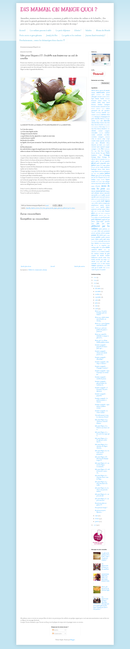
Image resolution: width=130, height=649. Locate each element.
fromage (107, 155)
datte (97, 143)
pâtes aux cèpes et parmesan (103, 213)
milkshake (96, 193)
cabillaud (98, 108)
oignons (93, 203)
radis (104, 239)
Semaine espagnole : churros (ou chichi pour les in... (101, 353)
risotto (108, 243)
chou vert (107, 127)
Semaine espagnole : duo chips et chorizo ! (102, 362)
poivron (98, 233)
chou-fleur (94, 129)
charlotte (33, 208)
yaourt (104, 270)
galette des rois (100, 161)
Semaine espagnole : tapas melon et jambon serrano (102, 406)
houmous (107, 171)
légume (108, 179)
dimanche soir (95, 145)
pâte (92, 211)
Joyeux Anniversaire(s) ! (95, 35)
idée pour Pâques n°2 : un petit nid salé (102, 495)
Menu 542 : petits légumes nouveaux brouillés (102, 324)
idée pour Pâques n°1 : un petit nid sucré (102, 499)
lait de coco (106, 177)
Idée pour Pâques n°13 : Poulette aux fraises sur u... (102, 427)
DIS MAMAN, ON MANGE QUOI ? (58, 9)
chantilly (28, 208)
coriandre (99, 135)
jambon (102, 173)
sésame (104, 257)
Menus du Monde (103, 30)
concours (101, 133)
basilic (102, 98)
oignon (107, 201)
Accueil (22, 30)
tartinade (93, 263)
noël (103, 197)
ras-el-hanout (94, 241)
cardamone (98, 114)
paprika (102, 207)
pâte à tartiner (98, 211)
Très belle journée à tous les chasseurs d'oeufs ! (102, 416)
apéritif (108, 92)
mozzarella (94, 195)
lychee (100, 181)
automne (100, 96)
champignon (97, 117)
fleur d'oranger (105, 151)
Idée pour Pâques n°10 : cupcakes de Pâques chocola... (101, 446)
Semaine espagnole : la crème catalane (101, 411)
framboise (94, 155)
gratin (108, 165)
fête (41, 208)
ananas (93, 92)
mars (96, 516)
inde (95, 173)
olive (96, 203)
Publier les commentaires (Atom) (37, 270)
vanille (100, 268)
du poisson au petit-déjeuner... (100, 511)
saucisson (98, 251)
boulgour (107, 105)
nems (101, 197)
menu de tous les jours (100, 187)
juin (96, 303)
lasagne (98, 179)
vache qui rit (94, 267)
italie (98, 173)
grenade (93, 167)
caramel (93, 114)
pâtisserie (60, 208)
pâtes (93, 213)
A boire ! (77, 30)
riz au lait (97, 245)
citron (93, 131)
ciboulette (104, 129)
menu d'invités (95, 186)
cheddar (93, 121)
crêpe (103, 139)
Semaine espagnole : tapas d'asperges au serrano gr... (102, 372)
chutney (99, 129)
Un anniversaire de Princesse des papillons (105, 566)
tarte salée (106, 261)
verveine (108, 267)
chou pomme (107, 125)
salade (107, 247)
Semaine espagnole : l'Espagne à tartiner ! (101, 367)
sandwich (94, 250)
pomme (108, 233)
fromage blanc (96, 157)
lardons (93, 179)
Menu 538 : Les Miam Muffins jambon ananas (102, 341)
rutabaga (93, 247)
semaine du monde (97, 255)
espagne (107, 147)
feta (99, 149)
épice (98, 147)
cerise (92, 117)
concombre (94, 133)
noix (92, 199)
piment (93, 221)
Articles (55, 630)
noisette (107, 197)
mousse (102, 193)
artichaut (98, 94)
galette (93, 161)
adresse (97, 90)
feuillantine (107, 149)
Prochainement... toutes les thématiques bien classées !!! (42, 40)
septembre (98, 297)
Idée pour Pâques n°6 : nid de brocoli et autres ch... (102, 471)
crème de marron (96, 139)
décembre (98, 288)
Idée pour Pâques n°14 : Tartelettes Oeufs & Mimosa (101, 421)
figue (96, 151)
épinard (102, 147)
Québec (97, 239)
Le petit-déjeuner (63, 30)
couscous (107, 137)
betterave (93, 101)
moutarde (107, 193)
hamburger (94, 169)
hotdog (103, 171)
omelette (100, 203)
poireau (105, 229)
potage (108, 235)
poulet (98, 237)
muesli (99, 195)
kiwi (92, 177)
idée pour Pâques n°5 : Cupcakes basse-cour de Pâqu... (101, 477)
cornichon (94, 137)
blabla (99, 102)
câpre (108, 112)
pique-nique (99, 221)
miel (92, 193)
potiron (93, 237)
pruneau (108, 237)
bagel (92, 98)
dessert (38, 208)
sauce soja (107, 249)
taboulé (93, 261)
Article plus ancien (79, 266)
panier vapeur (95, 207)
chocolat (107, 121)
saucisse (93, 251)
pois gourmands (105, 231)
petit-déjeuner (96, 219)
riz (92, 245)
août (96, 300)
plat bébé (106, 224)
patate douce (106, 209)
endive (104, 145)
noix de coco (104, 199)
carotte (103, 115)
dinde (100, 145)
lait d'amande (99, 177)
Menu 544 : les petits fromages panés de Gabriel (101, 312)
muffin (103, 195)
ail (104, 90)
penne (99, 217)
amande (107, 90)
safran (103, 247)
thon (104, 263)
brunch (93, 108)
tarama (97, 261)
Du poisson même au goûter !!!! (100, 504)
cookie (93, 135)
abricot (93, 90)
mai (96, 306)
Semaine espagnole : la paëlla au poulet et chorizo (101, 400)
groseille (98, 167)
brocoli (103, 107)
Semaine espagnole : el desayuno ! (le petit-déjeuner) (101, 389)
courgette (101, 137)
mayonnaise (98, 183)
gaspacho (107, 161)
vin (101, 269)
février (97, 519)
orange (105, 203)
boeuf (108, 102)
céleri (108, 115)
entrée (108, 145)
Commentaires (57, 634)
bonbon (100, 105)
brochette (98, 106)
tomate (93, 265)
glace (108, 163)
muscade (108, 195)
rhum (100, 243)
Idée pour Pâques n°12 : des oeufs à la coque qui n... (102, 434)
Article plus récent (26, 266)
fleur (99, 151)
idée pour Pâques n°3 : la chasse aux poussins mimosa (101, 489)
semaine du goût (105, 253)
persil (102, 217)
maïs (104, 181)
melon (103, 183)
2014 (95, 280)
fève (92, 151)
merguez (108, 191)
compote (107, 131)
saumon (103, 251)
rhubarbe (96, 243)
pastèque (99, 209)
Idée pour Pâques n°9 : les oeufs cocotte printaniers (102, 452)
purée (93, 239)
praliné (103, 237)
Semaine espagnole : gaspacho (100, 395)
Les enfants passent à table (40, 30)
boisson (93, 105)
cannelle (104, 112)
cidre (108, 129)
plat (98, 224)
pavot (105, 215)
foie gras (103, 153)
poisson (93, 233)
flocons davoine (95, 153)
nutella (98, 201)
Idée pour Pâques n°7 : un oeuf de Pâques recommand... (102, 465)
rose (109, 245)
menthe (51, 208)
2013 (95, 283)
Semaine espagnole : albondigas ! (100, 358)
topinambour (100, 265)
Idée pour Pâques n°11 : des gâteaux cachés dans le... (101, 440)
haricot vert (98, 171)
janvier (97, 521)
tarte (101, 261)
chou (105, 123)
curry (92, 143)
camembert (107, 110)
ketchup (107, 175)
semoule (100, 257)
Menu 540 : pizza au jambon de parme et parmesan (101, 329)
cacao (103, 108)
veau (104, 267)
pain (108, 203)
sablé (97, 247)
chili (101, 121)
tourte (105, 265)
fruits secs (107, 159)
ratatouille (101, 241)
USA (108, 266)
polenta (103, 233)
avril (96, 309)
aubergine (94, 97)
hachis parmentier (105, 167)
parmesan (94, 209)
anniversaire (100, 92)
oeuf (102, 201)
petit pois (107, 217)
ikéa (92, 173)
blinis (103, 102)
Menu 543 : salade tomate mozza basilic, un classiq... (102, 319)
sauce (100, 249)
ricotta (104, 243)
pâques (55, 208)
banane (97, 98)
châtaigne (107, 118)
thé (101, 263)
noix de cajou (97, 199)
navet (97, 197)
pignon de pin (106, 219)
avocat (104, 96)
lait (95, 177)
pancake (108, 205)
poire (100, 229)
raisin (108, 239)
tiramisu (108, 263)
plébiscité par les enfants (69, 208)
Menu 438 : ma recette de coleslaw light (105, 588)
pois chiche (97, 231)
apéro (93, 95)
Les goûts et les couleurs (71, 35)
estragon (93, 149)
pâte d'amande (106, 211)
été (97, 149)
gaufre (98, 163)
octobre (97, 294)
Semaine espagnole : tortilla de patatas (100, 378)
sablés (100, 247)
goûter (93, 165)
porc (104, 235)
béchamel (107, 98)
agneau (101, 90)
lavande (103, 179)
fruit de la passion (100, 159)
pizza (92, 223)
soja (102, 259)
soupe (105, 259)
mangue (107, 181)
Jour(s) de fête (51, 35)
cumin (97, 141)
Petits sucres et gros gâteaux (30, 35)
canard (93, 112)
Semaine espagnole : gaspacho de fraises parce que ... (101, 346)
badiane (108, 96)
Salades (89, 30)
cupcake (102, 141)
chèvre (97, 121)
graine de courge (101, 165)
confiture (107, 133)
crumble (93, 141)
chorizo (102, 123)
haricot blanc (101, 169)
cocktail (100, 131)
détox (108, 143)
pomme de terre (97, 235)
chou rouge (102, 127)
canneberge (98, 112)
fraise (44, 208)
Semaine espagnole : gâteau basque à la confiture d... (101, 383)
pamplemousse (95, 205)
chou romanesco (95, 127)
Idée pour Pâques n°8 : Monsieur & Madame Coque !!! (101, 458)
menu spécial (100, 191)
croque (108, 139)
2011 (95, 525)
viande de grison (95, 269)
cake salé (100, 110)
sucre (108, 259)
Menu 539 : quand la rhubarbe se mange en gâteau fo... (102, 336)
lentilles (93, 181)
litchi (97, 181)
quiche (101, 239)
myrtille (93, 197)
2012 (95, 286)
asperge (108, 94)
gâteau (47, 208)
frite (100, 155)
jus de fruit (102, 175)
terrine (98, 263)
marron (93, 183)
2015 (95, 277)
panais (102, 205)
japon (97, 175)
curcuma (107, 141)
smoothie (98, 259)
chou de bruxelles (99, 125)
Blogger (72, 640)
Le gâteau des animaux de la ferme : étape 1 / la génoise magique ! (105, 556)
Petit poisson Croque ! (101, 508)
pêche (96, 217)
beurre (100, 100)
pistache (107, 221)
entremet (93, 147)
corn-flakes (107, 135)
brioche (93, 106)
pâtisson (101, 215)
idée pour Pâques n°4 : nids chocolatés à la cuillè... (101, 483)
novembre (98, 291)
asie (103, 94)
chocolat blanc (95, 123)
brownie (108, 106)
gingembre (103, 163)
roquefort (103, 245)
